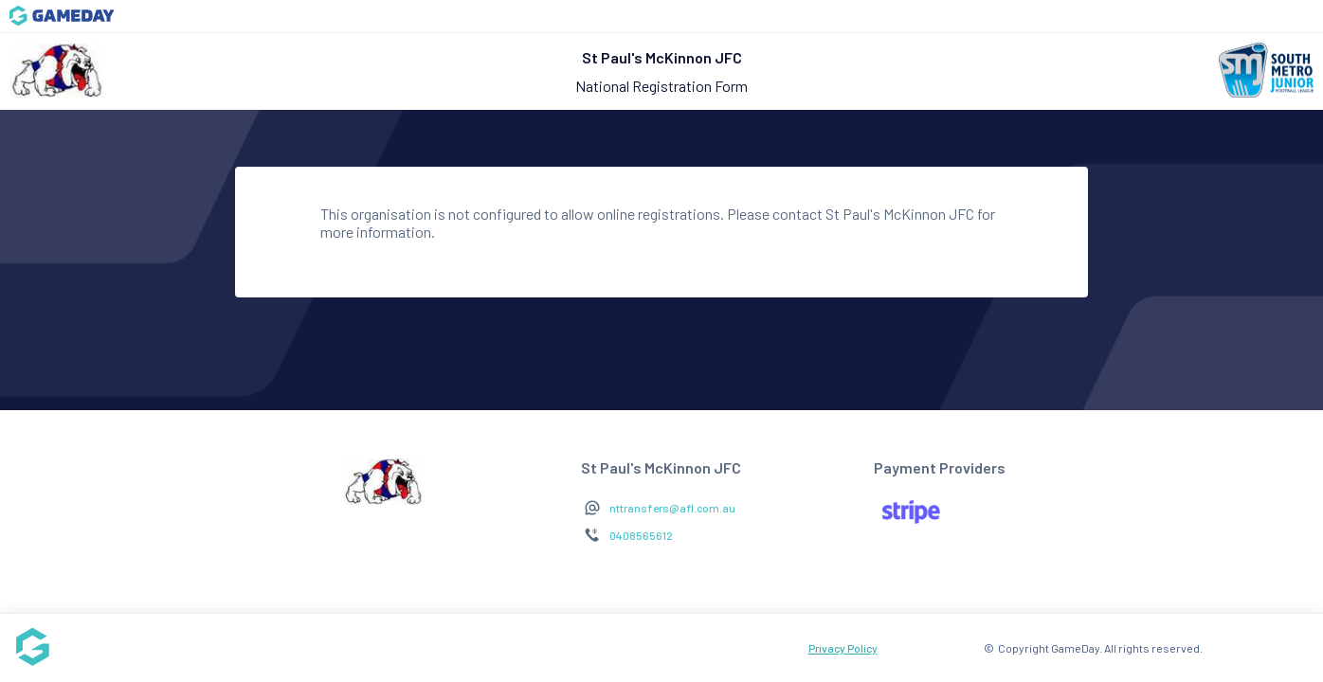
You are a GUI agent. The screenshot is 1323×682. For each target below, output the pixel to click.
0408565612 (641, 535)
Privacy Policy (843, 648)
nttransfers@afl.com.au (672, 507)
